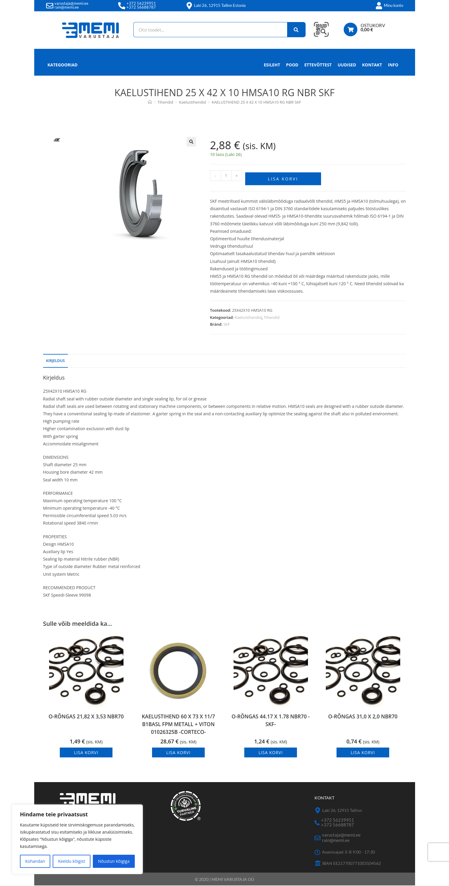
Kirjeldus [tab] (55, 358)
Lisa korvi (283, 177)
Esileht (272, 65)
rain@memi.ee (66, 7)
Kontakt (372, 65)
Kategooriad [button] (63, 65)
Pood (292, 65)
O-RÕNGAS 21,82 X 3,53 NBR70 (86, 718)
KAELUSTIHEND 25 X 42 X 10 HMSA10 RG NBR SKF (256, 102)
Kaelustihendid (248, 315)
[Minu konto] (379, 5)
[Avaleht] (150, 102)
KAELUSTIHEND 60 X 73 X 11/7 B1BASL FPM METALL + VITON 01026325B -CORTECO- (178, 724)
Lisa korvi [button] (86, 753)
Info (393, 66)
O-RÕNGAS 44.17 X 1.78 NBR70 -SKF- (271, 722)
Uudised (347, 65)
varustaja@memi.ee (71, 3)
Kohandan (35, 861)
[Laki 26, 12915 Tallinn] (318, 811)
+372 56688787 (141, 7)
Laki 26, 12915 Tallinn (342, 810)
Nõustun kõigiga (113, 861)
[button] (191, 141)
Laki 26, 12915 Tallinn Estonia (220, 5)
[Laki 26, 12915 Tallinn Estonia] (189, 5)
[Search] (293, 29)
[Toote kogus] (226, 175)
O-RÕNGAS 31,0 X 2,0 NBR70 (363, 718)
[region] (77, 839)
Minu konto (393, 5)
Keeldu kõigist (71, 861)
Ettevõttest (318, 65)
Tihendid (271, 315)
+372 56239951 (141, 3)
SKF (226, 322)
